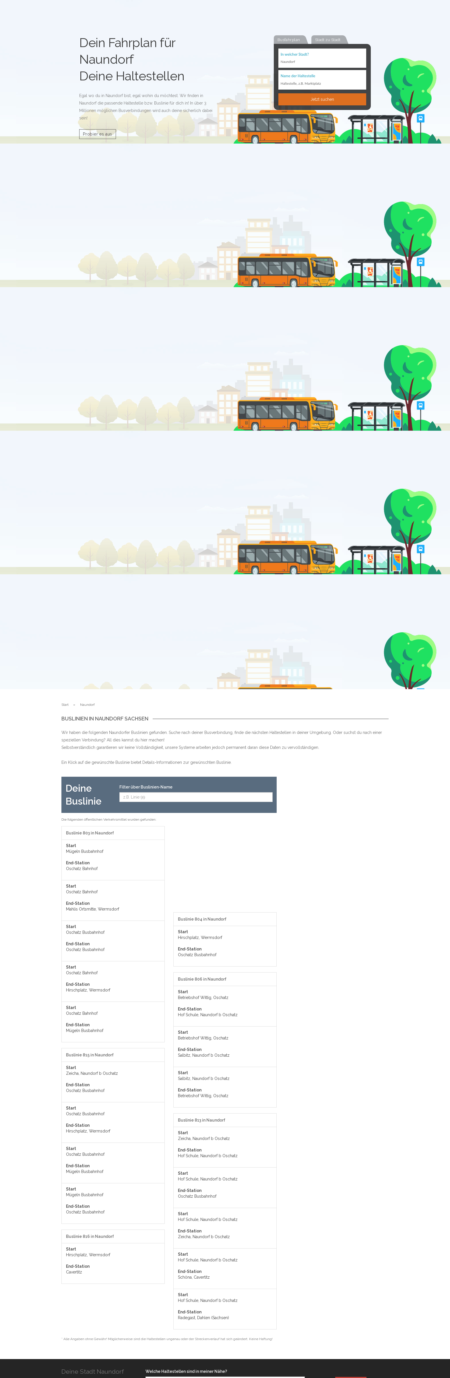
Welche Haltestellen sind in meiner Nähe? (186, 1371)
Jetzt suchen (322, 99)
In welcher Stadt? (295, 54)
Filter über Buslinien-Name (145, 787)
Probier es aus (97, 134)
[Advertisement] (225, 869)
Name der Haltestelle (298, 76)
